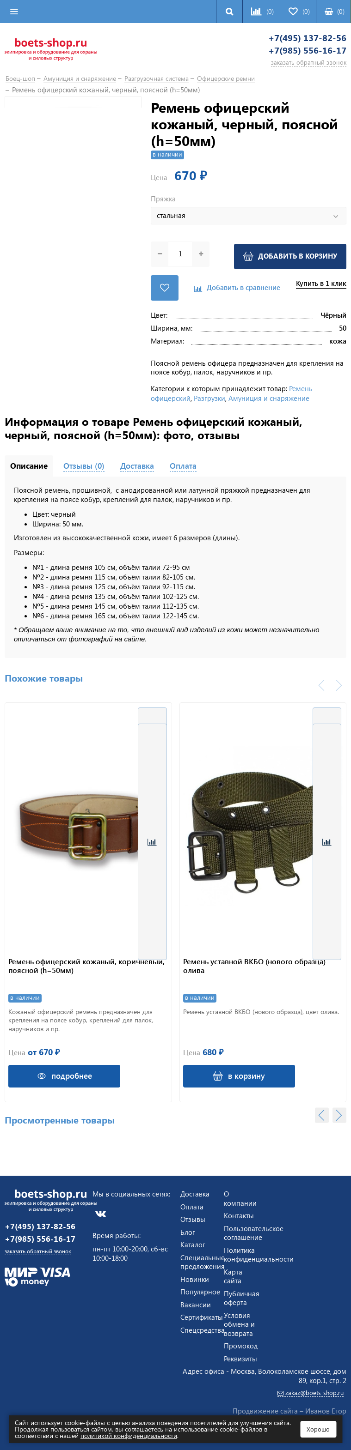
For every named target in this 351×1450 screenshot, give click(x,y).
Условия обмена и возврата (239, 1322)
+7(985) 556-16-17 (296, 55)
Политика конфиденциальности (259, 1253)
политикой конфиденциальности (128, 1435)
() (335, 11)
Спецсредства (202, 1328)
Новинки (194, 1277)
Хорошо (318, 1429)
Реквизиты (240, 1357)
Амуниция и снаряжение (268, 400)
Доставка (194, 1192)
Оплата (191, 1205)
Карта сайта (233, 1275)
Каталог (192, 1243)
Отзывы (192, 1218)
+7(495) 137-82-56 (296, 39)
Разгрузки (209, 400)
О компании (240, 1197)
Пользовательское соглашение (253, 1231)
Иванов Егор (325, 1410)
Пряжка (163, 206)
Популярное (200, 1290)
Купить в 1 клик (321, 289)
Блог (187, 1230)
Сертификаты (201, 1316)
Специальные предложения (202, 1260)
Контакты (239, 1214)
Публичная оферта (241, 1296)
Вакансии (195, 1303)
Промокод (241, 1344)
